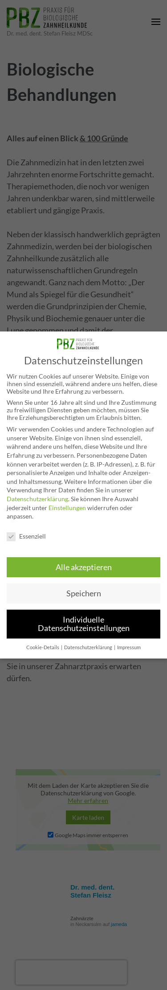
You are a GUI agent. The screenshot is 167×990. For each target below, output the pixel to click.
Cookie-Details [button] (43, 647)
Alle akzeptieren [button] (84, 567)
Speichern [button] (83, 593)
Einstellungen (67, 507)
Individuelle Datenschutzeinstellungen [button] (84, 624)
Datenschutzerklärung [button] (88, 647)
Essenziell (26, 536)
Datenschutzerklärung (37, 499)
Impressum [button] (129, 647)
